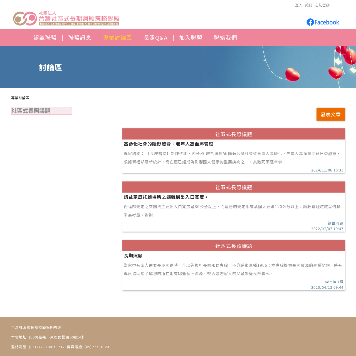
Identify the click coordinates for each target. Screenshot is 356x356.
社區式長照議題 (30, 110)
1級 (340, 281)
